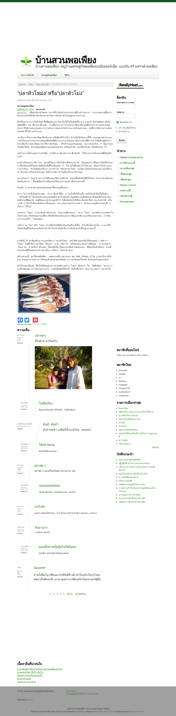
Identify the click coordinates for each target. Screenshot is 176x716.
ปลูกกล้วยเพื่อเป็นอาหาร (130, 419)
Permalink (20, 343)
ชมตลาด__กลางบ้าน (26, 681)
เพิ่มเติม (155, 447)
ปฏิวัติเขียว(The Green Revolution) (134, 463)
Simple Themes (137, 711)
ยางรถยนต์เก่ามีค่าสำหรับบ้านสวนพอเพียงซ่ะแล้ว (39, 669)
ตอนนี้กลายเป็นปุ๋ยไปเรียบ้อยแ (57, 547)
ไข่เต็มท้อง (45, 403)
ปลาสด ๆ (40, 466)
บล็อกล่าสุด (125, 179)
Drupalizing (79, 711)
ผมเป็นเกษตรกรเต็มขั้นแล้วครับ (133, 473)
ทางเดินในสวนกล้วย (128, 415)
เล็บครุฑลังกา (125, 443)
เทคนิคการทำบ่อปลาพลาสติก (132, 502)
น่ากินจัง (39, 506)
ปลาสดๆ (40, 335)
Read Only (123, 408)
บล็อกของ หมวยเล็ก (24, 324)
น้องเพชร (39, 568)
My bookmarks (127, 201)
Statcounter (71, 691)
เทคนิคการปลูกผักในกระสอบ (132, 484)
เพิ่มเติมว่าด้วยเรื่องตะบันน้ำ (30, 675)
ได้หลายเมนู (46, 445)
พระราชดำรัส (27, 75)
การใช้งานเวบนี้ (127, 163)
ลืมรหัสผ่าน (124, 131)
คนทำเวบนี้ (125, 190)
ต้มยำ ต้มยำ (50, 424)
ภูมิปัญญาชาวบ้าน (25, 109)
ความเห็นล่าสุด (127, 168)
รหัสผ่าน (121, 112)
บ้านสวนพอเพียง (65, 60)
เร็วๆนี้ (122, 422)
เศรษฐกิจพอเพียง (49, 75)
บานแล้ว (123, 426)
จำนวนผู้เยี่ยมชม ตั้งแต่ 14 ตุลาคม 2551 (82, 693)
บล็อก (31, 84)
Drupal (30, 699)
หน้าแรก (22, 84)
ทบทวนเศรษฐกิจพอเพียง (130, 459)
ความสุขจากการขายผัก (129, 494)
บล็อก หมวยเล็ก (42, 84)
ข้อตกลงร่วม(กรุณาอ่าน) (131, 157)
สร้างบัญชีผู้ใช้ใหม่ (127, 127)
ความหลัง (123, 440)
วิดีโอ (66, 75)
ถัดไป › (70, 593)
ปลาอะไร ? (22, 112)
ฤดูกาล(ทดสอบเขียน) (128, 429)
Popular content (128, 185)
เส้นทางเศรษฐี (125, 480)
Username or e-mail (126, 102)
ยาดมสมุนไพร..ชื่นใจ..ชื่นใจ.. (30, 672)
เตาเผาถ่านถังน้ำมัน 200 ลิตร (132, 498)
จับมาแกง (41, 527)
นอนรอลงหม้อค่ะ (49, 485)
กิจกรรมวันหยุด (24, 678)
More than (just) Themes (104, 711)
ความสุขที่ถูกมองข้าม (128, 477)
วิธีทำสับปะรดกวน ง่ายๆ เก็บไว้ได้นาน (136, 411)
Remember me (126, 122)
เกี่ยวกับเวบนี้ (126, 196)
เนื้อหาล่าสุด (126, 174)
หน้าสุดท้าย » (80, 593)
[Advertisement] (88, 26)
